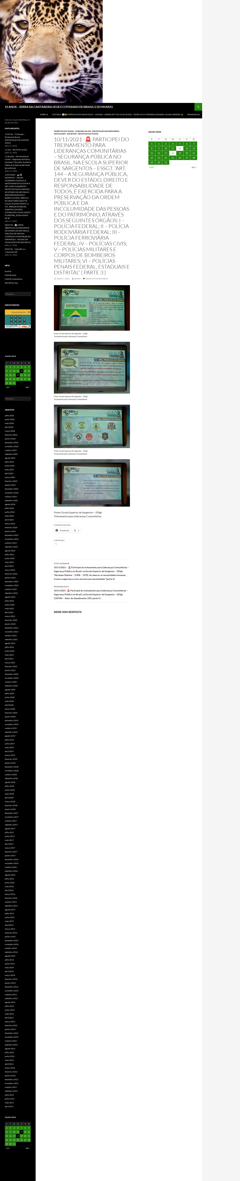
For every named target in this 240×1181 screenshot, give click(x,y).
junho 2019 (10, 743)
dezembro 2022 (11, 581)
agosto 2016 (10, 875)
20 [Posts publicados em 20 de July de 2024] (186, 153)
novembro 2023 (11, 539)
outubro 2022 (11, 589)
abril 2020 (9, 705)
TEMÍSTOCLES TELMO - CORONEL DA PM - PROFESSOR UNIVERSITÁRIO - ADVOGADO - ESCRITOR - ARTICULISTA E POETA (87, 132)
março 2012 (10, 1068)
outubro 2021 (11, 635)
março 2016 (10, 894)
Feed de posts (10, 275)
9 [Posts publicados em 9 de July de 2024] (158, 148)
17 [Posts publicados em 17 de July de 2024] (165, 153)
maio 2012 (9, 1060)
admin (77, 278)
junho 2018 (10, 790)
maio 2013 (9, 1014)
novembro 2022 (11, 585)
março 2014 (10, 975)
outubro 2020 (11, 682)
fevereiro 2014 (11, 979)
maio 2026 (9, 423)
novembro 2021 (11, 631)
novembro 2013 (11, 990)
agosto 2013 (10, 1002)
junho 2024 (10, 512)
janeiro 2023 (10, 577)
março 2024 (10, 523)
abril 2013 (9, 1017)
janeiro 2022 (10, 624)
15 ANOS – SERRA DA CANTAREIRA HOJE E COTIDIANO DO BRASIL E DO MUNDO (59, 107)
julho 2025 (9, 462)
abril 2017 (9, 844)
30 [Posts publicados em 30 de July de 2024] (159, 162)
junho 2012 (10, 1056)
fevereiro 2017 (11, 851)
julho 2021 (9, 647)
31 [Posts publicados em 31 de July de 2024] (165, 162)
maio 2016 (9, 886)
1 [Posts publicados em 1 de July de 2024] (151, 143)
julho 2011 (9, 1095)
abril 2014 (9, 971)
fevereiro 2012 (11, 1072)
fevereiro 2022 (11, 620)
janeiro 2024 (10, 531)
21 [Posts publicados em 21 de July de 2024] (194, 153)
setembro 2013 (11, 998)
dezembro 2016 (11, 859)
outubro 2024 (11, 496)
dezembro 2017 (11, 813)
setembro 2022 (11, 593)
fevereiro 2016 (11, 898)
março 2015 (10, 929)
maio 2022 (9, 608)
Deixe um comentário (97, 278)
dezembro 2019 (11, 720)
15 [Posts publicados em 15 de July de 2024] (151, 153)
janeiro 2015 (10, 936)
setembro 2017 (11, 824)
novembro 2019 (11, 724)
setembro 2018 (11, 778)
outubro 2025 (11, 450)
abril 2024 (9, 520)
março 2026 (10, 431)
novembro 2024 (11, 493)
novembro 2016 (11, 863)
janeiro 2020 (10, 716)
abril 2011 (9, 1106)
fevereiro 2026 (11, 435)
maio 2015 (9, 921)
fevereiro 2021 (11, 666)
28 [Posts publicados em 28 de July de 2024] (194, 157)
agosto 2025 (10, 458)
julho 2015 (9, 913)
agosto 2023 (10, 550)
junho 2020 (10, 697)
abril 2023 (9, 566)
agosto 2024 (10, 504)
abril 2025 (9, 473)
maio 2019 (9, 747)
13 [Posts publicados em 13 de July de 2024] (186, 148)
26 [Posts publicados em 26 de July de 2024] (180, 157)
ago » (194, 167)
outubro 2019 (11, 728)
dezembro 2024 (11, 489)
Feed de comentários (13, 279)
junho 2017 (10, 836)
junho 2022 (10, 604)
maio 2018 (9, 794)
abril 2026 (9, 427)
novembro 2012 (11, 1037)
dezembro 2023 (11, 535)
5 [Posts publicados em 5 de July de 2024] (179, 143)
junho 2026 (10, 419)
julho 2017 (9, 832)
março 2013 (10, 1021)
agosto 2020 (10, 689)
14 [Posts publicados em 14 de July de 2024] (194, 148)
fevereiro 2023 (11, 574)
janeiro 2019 (10, 763)
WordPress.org (11, 283)
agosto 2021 (10, 643)
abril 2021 (9, 658)
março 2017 (10, 848)
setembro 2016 (11, 871)
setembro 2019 (11, 732)
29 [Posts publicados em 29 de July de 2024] (151, 162)
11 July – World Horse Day (16, 149)
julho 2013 (9, 1006)
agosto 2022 (10, 597)
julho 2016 (9, 879)
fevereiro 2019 (11, 759)
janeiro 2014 (10, 983)
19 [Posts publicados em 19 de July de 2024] (180, 153)
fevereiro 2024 (11, 527)
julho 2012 (9, 1052)
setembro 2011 (11, 1091)
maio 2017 (9, 840)
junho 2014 (10, 963)
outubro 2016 (11, 867)
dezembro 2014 (11, 940)
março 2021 (10, 662)
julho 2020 (9, 693)
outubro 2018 (11, 774)
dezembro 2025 (11, 442)
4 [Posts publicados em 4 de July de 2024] (172, 143)
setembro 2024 (11, 500)
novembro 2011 (11, 1083)
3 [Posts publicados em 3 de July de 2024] (165, 143)
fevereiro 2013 (11, 1025)
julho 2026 (9, 415)
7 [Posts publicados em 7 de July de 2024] (193, 143)
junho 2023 (10, 558)
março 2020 (10, 709)
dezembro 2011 (11, 1079)
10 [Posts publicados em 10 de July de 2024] (165, 148)
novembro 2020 (11, 678)
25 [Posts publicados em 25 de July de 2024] (172, 157)
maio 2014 (9, 967)
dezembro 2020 (11, 674)
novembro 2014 (11, 944)
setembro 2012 (11, 1044)
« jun (151, 167)
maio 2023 (9, 562)
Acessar (8, 271)
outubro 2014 (11, 948)
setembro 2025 (11, 454)
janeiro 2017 (10, 855)
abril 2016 (9, 890)
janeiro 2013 (10, 1029)
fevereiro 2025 (11, 481)
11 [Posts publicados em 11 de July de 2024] (172, 148)
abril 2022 (9, 612)
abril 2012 (9, 1064)
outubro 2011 (11, 1087)
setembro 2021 (11, 639)
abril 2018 (9, 797)
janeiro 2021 (10, 670)
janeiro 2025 (10, 485)
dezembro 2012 (11, 1033)
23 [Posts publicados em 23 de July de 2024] (159, 157)
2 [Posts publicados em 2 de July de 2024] (158, 143)
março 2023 (10, 570)
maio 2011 (9, 1102)
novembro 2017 (11, 817)
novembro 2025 (11, 446)
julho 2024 (9, 508)
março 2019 (10, 755)
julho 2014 (9, 960)
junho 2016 (10, 882)
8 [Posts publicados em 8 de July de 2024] (151, 148)
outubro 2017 (11, 821)
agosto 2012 (10, 1048)
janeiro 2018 (10, 809)
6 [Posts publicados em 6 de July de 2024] (186, 143)
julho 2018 (9, 786)
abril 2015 (9, 925)
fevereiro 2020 (11, 713)
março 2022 (10, 616)
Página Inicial (193, 114)
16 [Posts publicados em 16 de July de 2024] (159, 153)
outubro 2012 (11, 1041)
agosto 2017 (10, 828)
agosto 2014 (10, 956)
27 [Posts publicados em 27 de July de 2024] (186, 157)
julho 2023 (9, 554)
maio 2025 (9, 469)
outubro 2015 (11, 902)
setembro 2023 (11, 547)
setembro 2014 (11, 952)
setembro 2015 (11, 906)
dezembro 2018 (11, 767)
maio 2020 (9, 701)
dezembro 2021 (11, 628)
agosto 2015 (10, 909)
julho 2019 (9, 740)
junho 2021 (10, 651)
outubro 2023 (11, 543)
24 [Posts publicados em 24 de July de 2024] (165, 157)
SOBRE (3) (44, 114)
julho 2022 (9, 601)
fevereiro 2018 (11, 805)
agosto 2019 (10, 736)
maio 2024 (9, 516)
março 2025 (10, 477)
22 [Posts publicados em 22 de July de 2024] (151, 157)
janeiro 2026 (10, 438)
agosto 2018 (10, 782)
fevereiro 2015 (11, 933)
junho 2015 (10, 917)
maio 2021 (9, 655)
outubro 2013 (11, 994)
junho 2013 (10, 1010)
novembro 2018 (11, 770)
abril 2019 (9, 751)
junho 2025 (10, 465)
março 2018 (10, 801)
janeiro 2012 (10, 1075)
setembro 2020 (11, 686)
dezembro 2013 (11, 987)
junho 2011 (10, 1099)
